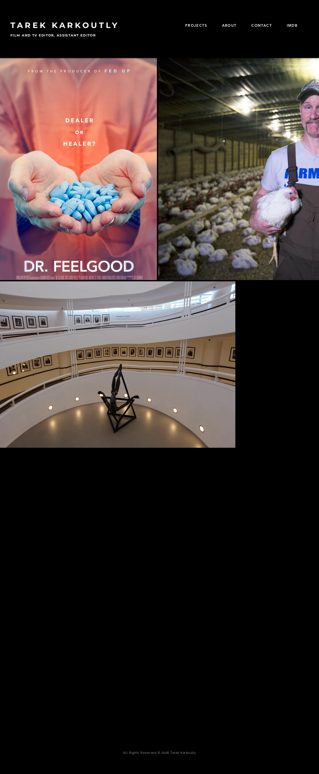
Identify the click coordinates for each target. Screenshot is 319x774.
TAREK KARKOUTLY (64, 25)
